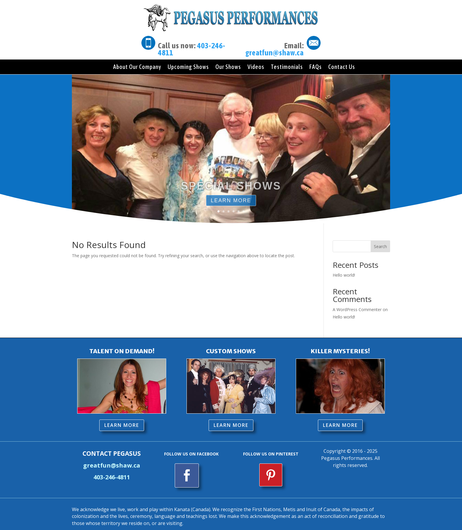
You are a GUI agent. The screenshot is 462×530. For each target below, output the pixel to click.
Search (380, 241)
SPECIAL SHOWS (231, 192)
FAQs (315, 67)
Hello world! (344, 270)
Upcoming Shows (188, 67)
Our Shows (228, 67)
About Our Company (137, 67)
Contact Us (341, 67)
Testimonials (287, 67)
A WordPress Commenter (357, 304)
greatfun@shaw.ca (274, 52)
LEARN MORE (121, 420)
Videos (256, 67)
